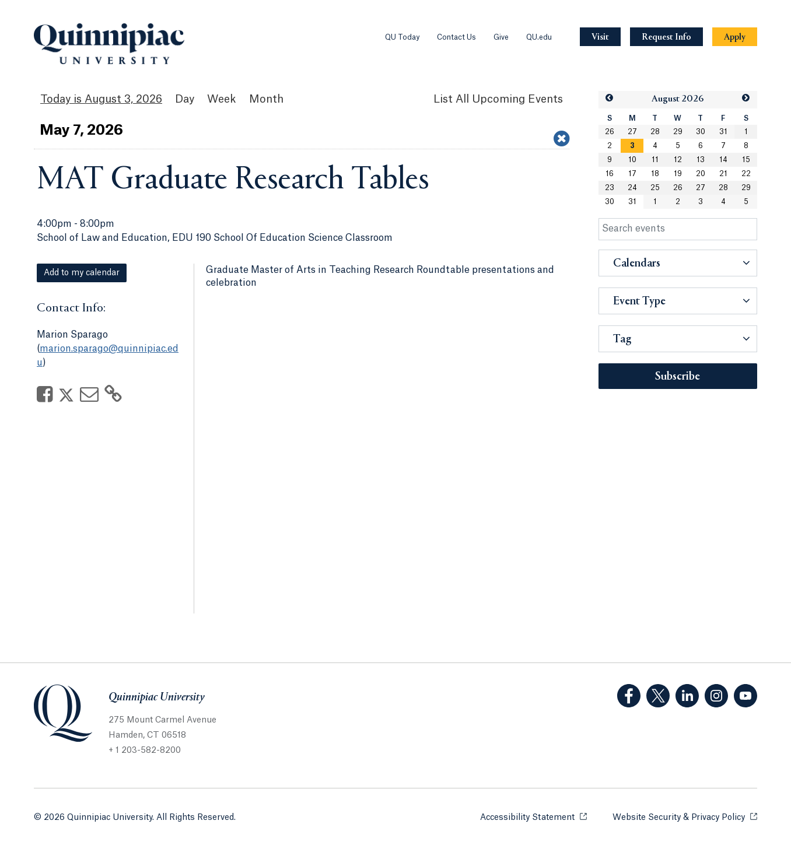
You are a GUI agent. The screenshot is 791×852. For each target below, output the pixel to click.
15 (746, 159)
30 (700, 131)
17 (632, 173)
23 (609, 187)
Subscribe (677, 377)
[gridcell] (632, 146)
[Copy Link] (113, 397)
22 (746, 173)
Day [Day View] (184, 99)
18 (655, 173)
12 (678, 159)
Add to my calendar (82, 273)
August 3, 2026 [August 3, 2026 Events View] (123, 99)
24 (632, 187)
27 (632, 131)
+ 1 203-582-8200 (144, 750)
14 (723, 159)
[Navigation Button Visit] (600, 37)
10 (632, 159)
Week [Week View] (221, 99)
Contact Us (456, 37)
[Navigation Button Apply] (734, 37)
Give (501, 37)
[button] (609, 98)
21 (723, 173)
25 (655, 187)
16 (610, 173)
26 (609, 131)
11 (655, 159)
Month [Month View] (266, 99)
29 (677, 131)
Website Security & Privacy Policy (684, 817)
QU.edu (539, 37)
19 (678, 173)
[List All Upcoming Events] (498, 99)
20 (700, 173)
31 (723, 131)
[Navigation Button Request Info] (666, 37)
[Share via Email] (89, 397)
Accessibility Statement (533, 817)
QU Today (402, 37)
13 (700, 159)
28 (655, 131)
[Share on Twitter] (66, 397)
